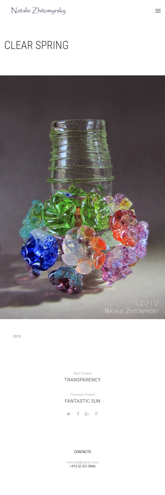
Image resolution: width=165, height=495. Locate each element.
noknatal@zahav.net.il (82, 462)
